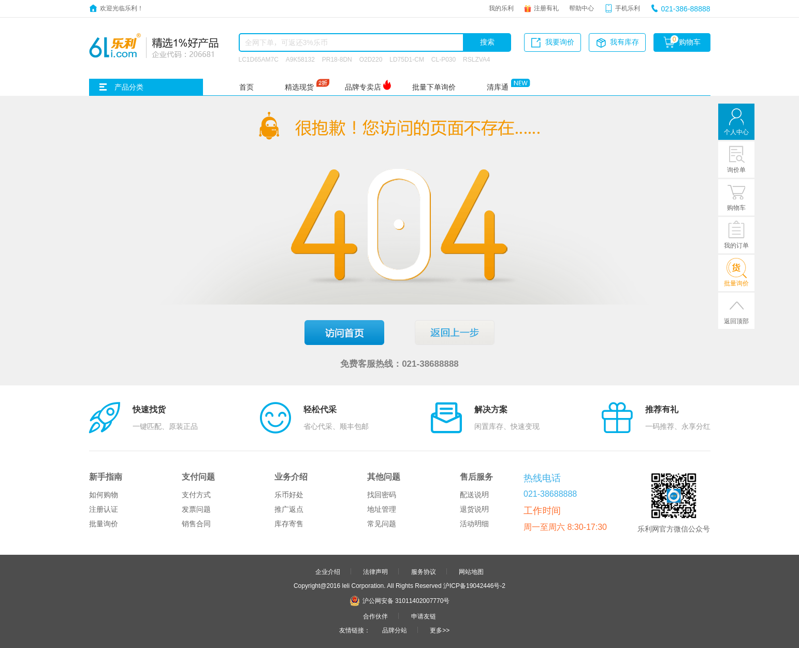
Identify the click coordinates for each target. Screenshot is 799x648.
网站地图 (471, 571)
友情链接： (354, 630)
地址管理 (381, 509)
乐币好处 (288, 494)
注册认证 (103, 509)
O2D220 (371, 59)
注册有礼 (546, 8)
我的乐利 (501, 8)
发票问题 (196, 509)
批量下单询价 (434, 87)
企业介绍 (327, 571)
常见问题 (381, 523)
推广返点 (288, 509)
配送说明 (474, 494)
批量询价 (103, 523)
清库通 (498, 87)
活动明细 (474, 523)
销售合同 (196, 523)
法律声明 (375, 571)
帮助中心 (581, 8)
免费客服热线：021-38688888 (399, 363)
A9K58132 (300, 59)
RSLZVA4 (476, 59)
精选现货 (299, 87)
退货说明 (474, 509)
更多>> (439, 630)
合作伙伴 (375, 616)
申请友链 (423, 616)
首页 (246, 87)
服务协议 (423, 571)
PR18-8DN (337, 59)
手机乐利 (627, 8)
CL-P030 (443, 59)
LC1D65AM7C (259, 59)
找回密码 (381, 494)
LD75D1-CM (406, 59)
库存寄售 (288, 523)
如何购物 (103, 494)
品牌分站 (394, 630)
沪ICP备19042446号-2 (474, 585)
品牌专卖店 (363, 87)
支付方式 (196, 494)
